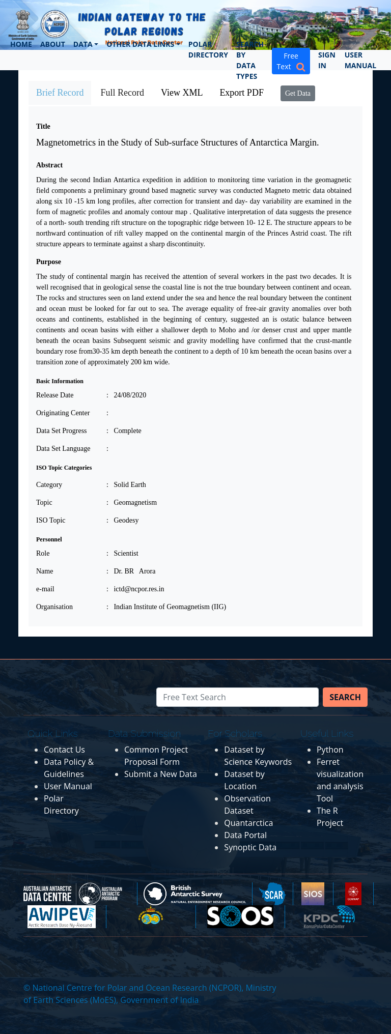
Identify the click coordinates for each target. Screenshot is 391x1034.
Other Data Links (140, 44)
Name (44, 571)
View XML (182, 93)
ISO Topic (50, 520)
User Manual (360, 60)
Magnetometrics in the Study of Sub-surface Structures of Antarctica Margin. (177, 142)
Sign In (327, 60)
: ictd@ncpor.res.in (135, 589)
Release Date (54, 395)
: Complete (124, 431)
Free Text (291, 61)
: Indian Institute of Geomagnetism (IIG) (166, 607)
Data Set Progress (61, 431)
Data (83, 44)
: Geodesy (122, 520)
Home (21, 44)
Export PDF (241, 93)
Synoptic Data (250, 847)
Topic (44, 502)
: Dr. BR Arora (130, 571)
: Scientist (122, 553)
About (52, 44)
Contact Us (64, 749)
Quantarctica (248, 822)
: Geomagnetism (131, 502)
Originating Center (63, 413)
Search (345, 697)
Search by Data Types (250, 60)
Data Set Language (63, 448)
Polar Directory (208, 49)
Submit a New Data (160, 774)
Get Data (298, 93)
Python (330, 749)
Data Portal (245, 835)
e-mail (45, 589)
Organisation (54, 607)
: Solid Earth (126, 485)
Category (49, 485)
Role (42, 553)
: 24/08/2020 (126, 395)
